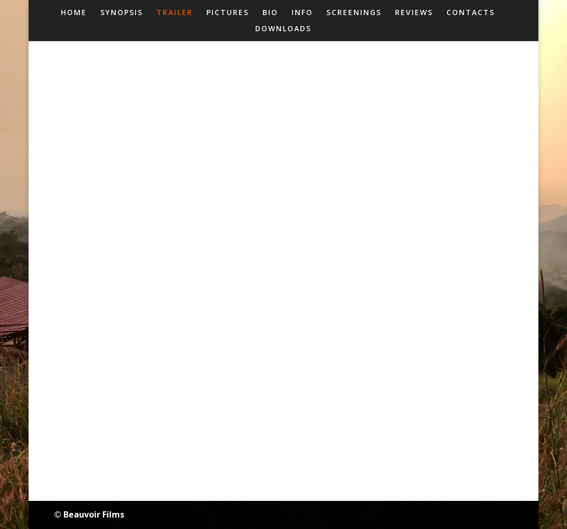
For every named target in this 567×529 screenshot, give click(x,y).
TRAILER (174, 13)
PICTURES (227, 13)
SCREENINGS (353, 13)
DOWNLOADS (283, 29)
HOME (74, 13)
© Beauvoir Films (89, 514)
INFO (302, 13)
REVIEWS (414, 13)
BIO (270, 13)
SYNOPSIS (121, 13)
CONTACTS (470, 13)
